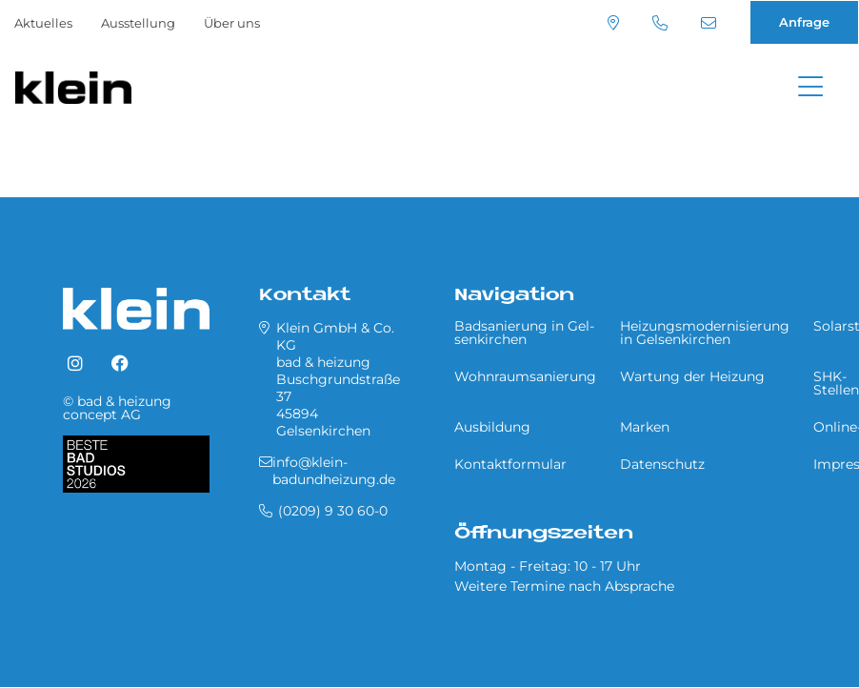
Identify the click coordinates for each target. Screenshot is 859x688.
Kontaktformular (510, 464)
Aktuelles (43, 22)
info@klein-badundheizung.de (708, 22)
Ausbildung (492, 426)
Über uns (232, 22)
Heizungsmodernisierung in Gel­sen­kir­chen (704, 332)
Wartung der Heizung (692, 376)
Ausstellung (138, 22)
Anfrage (804, 22)
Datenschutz (662, 464)
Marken (644, 426)
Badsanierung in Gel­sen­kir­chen (524, 332)
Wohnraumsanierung (525, 376)
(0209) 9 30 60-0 (660, 22)
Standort (613, 22)
